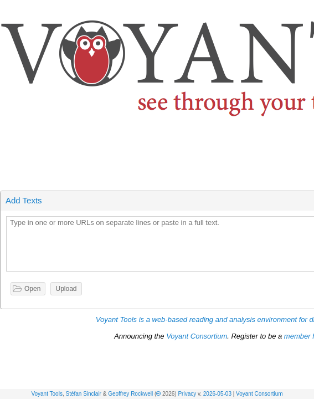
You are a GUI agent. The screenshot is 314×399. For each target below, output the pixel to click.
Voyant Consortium (259, 394)
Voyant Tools (47, 394)
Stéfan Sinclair (83, 394)
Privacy (187, 394)
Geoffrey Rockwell (130, 394)
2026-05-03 (217, 394)
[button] (306, 10)
